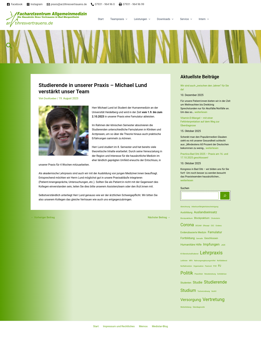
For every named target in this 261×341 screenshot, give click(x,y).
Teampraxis (116, 19)
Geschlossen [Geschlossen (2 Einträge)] (211, 238)
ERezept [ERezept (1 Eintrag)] (206, 226)
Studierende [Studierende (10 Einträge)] (215, 282)
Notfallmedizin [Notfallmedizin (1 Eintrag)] (186, 266)
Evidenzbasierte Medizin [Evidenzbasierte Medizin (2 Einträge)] (193, 232)
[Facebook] (14, 4)
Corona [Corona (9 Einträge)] (187, 224)
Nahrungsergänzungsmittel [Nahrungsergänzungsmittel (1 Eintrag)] (205, 261)
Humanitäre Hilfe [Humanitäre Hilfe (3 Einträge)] (191, 244)
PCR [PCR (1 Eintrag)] (215, 266)
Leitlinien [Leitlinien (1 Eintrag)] (184, 261)
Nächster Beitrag (158, 217)
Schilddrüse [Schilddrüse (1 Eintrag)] (222, 274)
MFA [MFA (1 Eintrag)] (191, 261)
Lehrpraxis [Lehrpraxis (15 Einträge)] (211, 253)
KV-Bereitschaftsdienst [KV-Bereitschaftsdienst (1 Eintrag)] (189, 254)
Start (100, 19)
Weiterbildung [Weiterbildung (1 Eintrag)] (185, 307)
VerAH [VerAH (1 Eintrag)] (213, 291)
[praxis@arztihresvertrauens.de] (67, 4)
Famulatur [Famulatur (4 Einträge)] (215, 232)
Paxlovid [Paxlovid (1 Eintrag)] (208, 266)
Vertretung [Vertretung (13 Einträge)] (214, 299)
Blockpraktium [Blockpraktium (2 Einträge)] (202, 218)
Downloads (160, 19)
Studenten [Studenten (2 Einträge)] (185, 282)
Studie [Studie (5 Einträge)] (197, 282)
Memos (142, 326)
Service (180, 19)
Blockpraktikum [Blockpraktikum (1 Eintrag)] (186, 218)
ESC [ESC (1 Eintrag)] (212, 226)
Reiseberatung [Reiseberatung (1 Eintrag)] (210, 274)
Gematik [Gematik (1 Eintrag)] (199, 238)
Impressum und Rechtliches (119, 326)
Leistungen (139, 19)
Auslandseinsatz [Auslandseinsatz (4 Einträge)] (205, 212)
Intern (196, 19)
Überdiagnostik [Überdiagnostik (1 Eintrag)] (199, 307)
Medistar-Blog (158, 326)
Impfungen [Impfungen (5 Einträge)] (211, 244)
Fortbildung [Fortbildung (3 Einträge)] (187, 238)
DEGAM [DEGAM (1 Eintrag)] (198, 226)
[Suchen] (225, 195)
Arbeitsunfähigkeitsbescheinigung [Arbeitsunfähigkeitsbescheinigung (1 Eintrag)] (204, 207)
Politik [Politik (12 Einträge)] (186, 273)
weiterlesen (201, 112)
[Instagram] (34, 4)
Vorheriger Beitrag (43, 217)
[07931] (103, 4)
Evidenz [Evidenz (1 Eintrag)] (219, 226)
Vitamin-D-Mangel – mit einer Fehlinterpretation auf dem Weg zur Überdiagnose (199, 121)
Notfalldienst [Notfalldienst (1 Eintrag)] (222, 261)
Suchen (184, 188)
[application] (123, 19)
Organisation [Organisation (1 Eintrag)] (198, 266)
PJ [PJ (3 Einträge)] (219, 265)
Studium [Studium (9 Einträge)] (188, 290)
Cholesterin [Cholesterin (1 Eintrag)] (215, 218)
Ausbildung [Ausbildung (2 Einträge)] (186, 212)
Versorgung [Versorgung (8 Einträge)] (190, 299)
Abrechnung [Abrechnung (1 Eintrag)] (185, 207)
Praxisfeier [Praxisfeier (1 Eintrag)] (199, 274)
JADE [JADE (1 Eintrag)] (223, 245)
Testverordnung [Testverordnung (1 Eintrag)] (203, 291)
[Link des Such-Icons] (9, 46)
